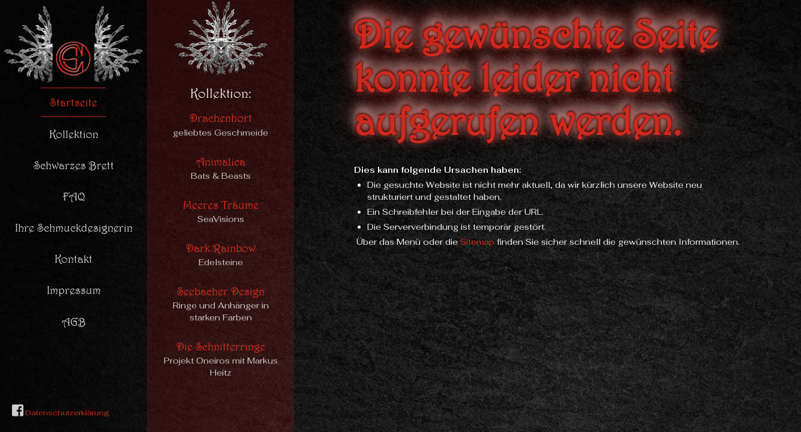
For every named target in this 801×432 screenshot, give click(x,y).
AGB (74, 321)
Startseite (73, 102)
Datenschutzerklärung (66, 413)
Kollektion (73, 134)
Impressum (74, 290)
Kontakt (73, 258)
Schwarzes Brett (74, 165)
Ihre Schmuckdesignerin (74, 227)
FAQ (73, 196)
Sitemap (477, 241)
